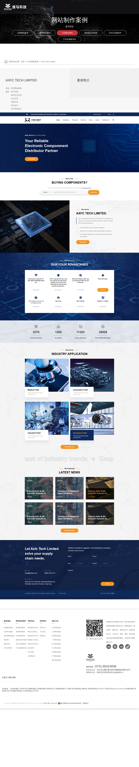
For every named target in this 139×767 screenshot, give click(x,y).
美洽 (36, 691)
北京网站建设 (56, 628)
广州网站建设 (56, 656)
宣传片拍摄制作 (115, 33)
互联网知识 (31, 656)
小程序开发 (23, 688)
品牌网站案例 (23, 33)
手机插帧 (13, 691)
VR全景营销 (8, 648)
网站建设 (19, 691)
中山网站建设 (56, 648)
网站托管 (7, 644)
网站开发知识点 (33, 644)
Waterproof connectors (117, 688)
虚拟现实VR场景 (90, 33)
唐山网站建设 (76, 688)
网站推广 (7, 640)
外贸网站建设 (8, 632)
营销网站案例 (45, 33)
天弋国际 (68, 688)
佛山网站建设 (56, 660)
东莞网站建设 (56, 652)
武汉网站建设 (56, 644)
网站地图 (12, 677)
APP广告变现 (104, 688)
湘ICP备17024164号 (50, 703)
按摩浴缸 (84, 688)
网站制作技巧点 (33, 636)
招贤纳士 (43, 636)
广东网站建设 (56, 640)
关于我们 (43, 632)
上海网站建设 (56, 632)
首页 (23, 62)
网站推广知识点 (33, 640)
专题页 (4, 677)
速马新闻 (31, 648)
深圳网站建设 (56, 636)
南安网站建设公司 (94, 688)
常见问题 (31, 652)
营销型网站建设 (9, 636)
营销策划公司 (50, 688)
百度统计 (86, 703)
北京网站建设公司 (29, 691)
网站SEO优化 (32, 632)
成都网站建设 (60, 688)
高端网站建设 (8, 628)
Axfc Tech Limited (48, 62)
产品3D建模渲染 (69, 39)
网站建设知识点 (33, 628)
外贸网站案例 (67, 33)
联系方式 (43, 628)
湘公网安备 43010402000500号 (70, 703)
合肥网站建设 (41, 688)
